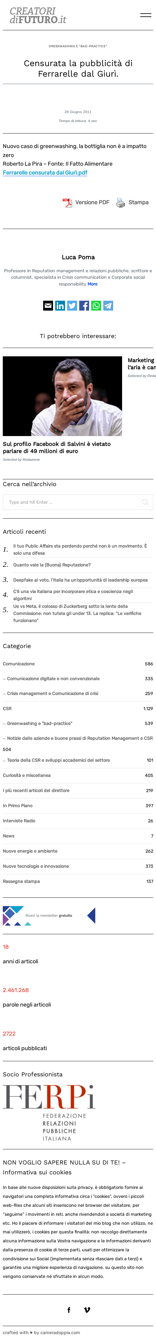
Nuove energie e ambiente (30, 851)
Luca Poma (78, 257)
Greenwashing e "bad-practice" (78, 46)
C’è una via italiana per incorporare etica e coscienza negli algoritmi (73, 595)
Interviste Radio (19, 821)
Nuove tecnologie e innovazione (36, 866)
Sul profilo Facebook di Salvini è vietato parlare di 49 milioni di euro (57, 447)
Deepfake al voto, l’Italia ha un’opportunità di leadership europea (80, 580)
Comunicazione (19, 664)
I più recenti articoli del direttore (36, 790)
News (8, 836)
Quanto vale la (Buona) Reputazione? (52, 565)
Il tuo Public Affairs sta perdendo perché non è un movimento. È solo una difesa (80, 550)
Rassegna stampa (21, 881)
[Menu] (145, 15)
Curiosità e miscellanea (27, 775)
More (92, 284)
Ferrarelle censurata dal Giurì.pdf (45, 172)
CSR (7, 708)
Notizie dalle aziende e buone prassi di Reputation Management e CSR (80, 738)
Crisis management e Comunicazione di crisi (52, 693)
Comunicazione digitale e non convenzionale (53, 678)
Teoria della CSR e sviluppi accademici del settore (58, 760)
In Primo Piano (17, 805)
